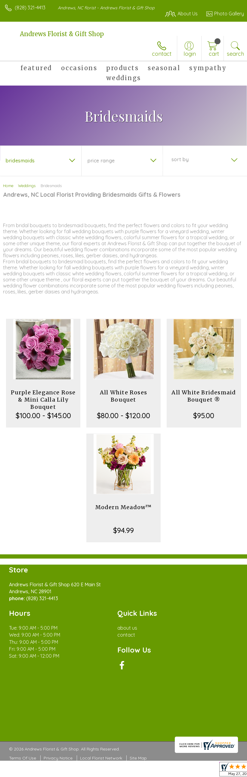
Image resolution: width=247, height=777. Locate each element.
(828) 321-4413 (30, 8)
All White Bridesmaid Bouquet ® (203, 396)
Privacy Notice (58, 758)
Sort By (180, 159)
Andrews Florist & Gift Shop (62, 34)
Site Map (138, 758)
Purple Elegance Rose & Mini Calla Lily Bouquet (43, 399)
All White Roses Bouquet (123, 396)
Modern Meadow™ (123, 507)
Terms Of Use (22, 758)
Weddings (27, 185)
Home (8, 185)
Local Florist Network (101, 758)
